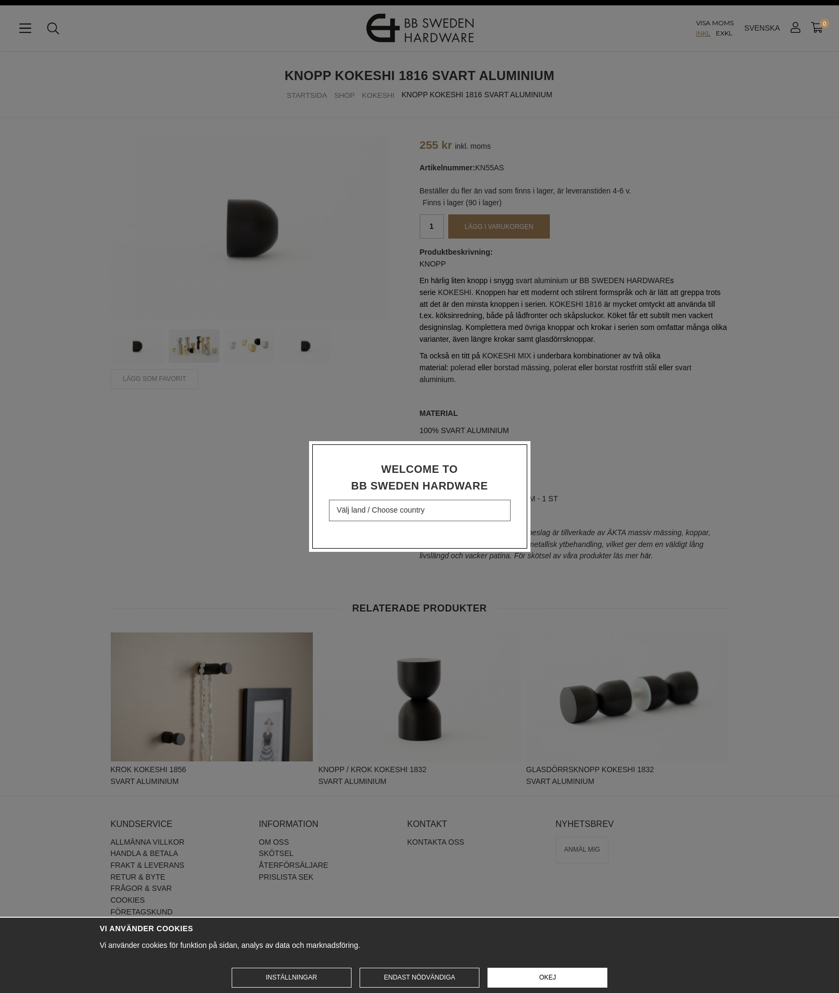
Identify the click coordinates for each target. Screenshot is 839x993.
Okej (547, 977)
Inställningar (291, 977)
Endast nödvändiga (419, 977)
